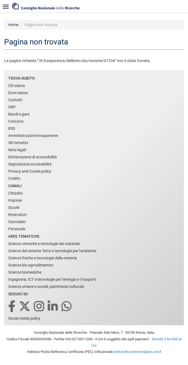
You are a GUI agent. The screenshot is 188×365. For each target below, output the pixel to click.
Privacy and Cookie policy (29, 171)
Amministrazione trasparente (33, 135)
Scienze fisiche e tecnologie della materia (42, 258)
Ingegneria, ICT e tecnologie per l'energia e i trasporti (52, 279)
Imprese (15, 200)
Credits (14, 178)
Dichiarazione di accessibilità (32, 157)
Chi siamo (16, 85)
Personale (16, 229)
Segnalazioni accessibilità (30, 164)
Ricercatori (17, 214)
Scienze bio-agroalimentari (30, 265)
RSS (11, 128)
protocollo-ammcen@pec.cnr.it (137, 352)
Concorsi (15, 121)
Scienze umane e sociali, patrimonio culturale (46, 286)
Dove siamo (18, 93)
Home (13, 25)
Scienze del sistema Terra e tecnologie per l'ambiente (52, 251)
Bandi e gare (18, 114)
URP (12, 107)
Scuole (13, 207)
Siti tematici (18, 143)
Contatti (15, 100)
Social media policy (24, 318)
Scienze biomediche (24, 272)
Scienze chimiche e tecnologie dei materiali (44, 244)
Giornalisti (17, 222)
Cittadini (15, 193)
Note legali (17, 150)
